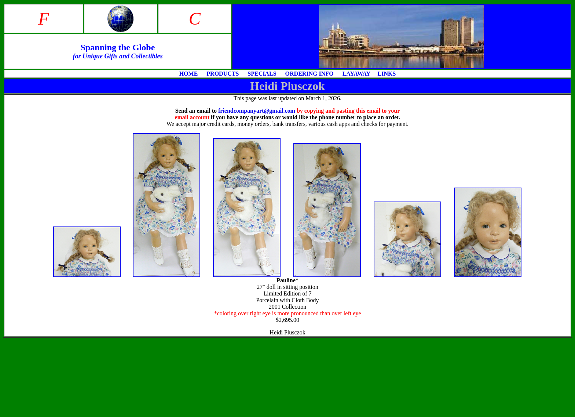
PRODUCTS (224, 73)
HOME (189, 73)
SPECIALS (263, 73)
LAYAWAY (356, 73)
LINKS (387, 73)
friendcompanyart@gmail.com (256, 111)
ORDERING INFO (310, 73)
